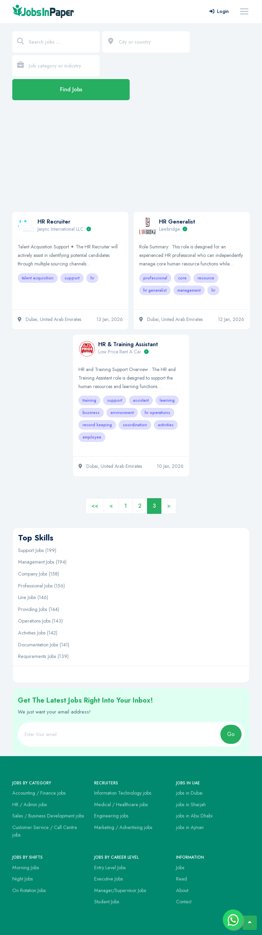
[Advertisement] (131, 159)
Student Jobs (106, 901)
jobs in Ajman (190, 827)
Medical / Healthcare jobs (121, 804)
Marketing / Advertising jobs (123, 827)
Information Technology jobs (122, 793)
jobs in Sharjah (191, 804)
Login (219, 11)
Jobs (180, 867)
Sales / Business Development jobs (48, 815)
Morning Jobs (25, 867)
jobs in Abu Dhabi (194, 815)
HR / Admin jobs (29, 804)
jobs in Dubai (189, 793)
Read (181, 878)
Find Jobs (71, 89)
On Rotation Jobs (29, 890)
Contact (183, 901)
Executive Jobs (108, 878)
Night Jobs (22, 878)
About (182, 890)
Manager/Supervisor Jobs (120, 890)
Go (231, 734)
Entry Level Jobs (110, 867)
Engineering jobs (111, 815)
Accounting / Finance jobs (39, 793)
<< (94, 506)
